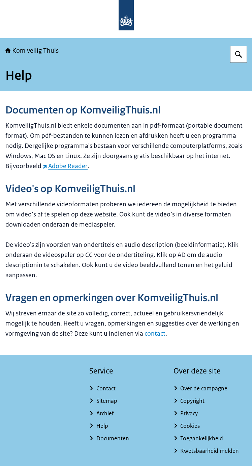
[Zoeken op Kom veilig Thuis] (238, 54)
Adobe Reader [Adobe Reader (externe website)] (65, 166)
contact (155, 334)
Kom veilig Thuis (32, 51)
